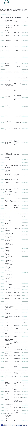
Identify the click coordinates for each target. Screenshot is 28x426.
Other (2, 25)
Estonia (2, 40)
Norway (2, 295)
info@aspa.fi (24, 355)
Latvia (2, 32)
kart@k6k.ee (24, 316)
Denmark (3, 21)
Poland (2, 162)
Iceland (2, 175)
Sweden (2, 122)
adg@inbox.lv (25, 325)
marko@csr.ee (25, 142)
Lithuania (3, 69)
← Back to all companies (5, 14)
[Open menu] (24, 4)
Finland (2, 128)
